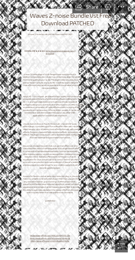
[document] (67, 130)
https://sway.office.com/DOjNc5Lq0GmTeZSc (49, 241)
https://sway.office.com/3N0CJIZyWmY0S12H (50, 235)
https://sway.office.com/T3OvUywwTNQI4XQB (50, 238)
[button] (86, 6)
